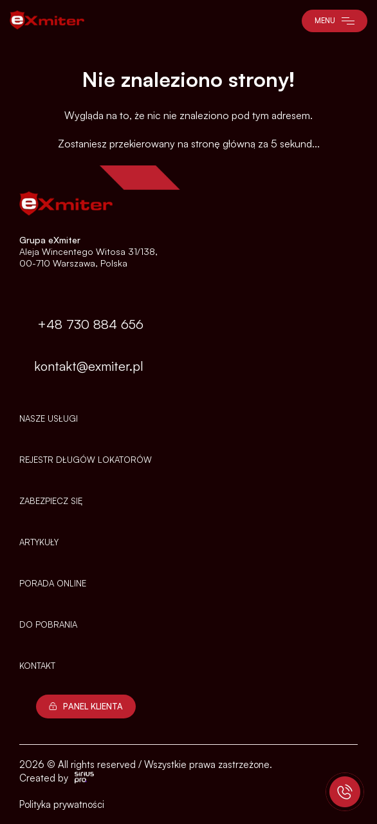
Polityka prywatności (61, 804)
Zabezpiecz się (50, 501)
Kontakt (37, 665)
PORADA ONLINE (52, 583)
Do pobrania (48, 624)
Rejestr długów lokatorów (85, 459)
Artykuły (39, 542)
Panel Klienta (86, 706)
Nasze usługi (48, 418)
